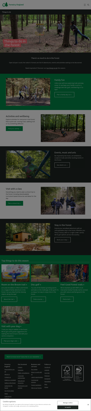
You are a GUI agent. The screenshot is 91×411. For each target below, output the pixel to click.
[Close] (88, 405)
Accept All (68, 407)
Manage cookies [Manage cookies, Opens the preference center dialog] (68, 403)
